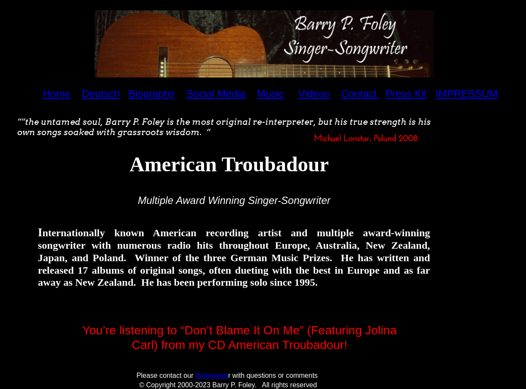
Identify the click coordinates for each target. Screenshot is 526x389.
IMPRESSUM (466, 93)
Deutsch (101, 93)
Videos (314, 93)
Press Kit (406, 93)
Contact (360, 93)
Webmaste (211, 375)
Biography (151, 93)
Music (270, 93)
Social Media (215, 93)
